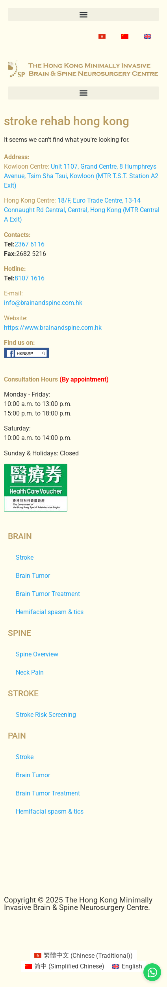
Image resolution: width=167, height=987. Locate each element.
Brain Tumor (33, 575)
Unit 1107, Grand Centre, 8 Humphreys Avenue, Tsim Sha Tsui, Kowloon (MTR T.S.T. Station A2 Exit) (81, 176)
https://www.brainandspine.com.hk (53, 327)
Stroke (24, 557)
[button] (83, 14)
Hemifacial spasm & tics (50, 612)
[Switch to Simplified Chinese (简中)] (64, 966)
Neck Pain (30, 672)
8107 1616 (30, 278)
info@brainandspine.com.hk (43, 302)
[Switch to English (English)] (127, 966)
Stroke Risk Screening (46, 714)
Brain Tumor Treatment (48, 594)
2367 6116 (30, 244)
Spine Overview (37, 654)
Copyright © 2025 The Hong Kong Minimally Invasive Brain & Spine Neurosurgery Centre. (78, 903)
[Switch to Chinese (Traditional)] (102, 36)
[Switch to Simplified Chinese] (124, 36)
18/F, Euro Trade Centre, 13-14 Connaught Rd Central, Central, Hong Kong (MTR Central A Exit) (82, 210)
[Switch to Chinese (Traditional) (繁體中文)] (83, 955)
